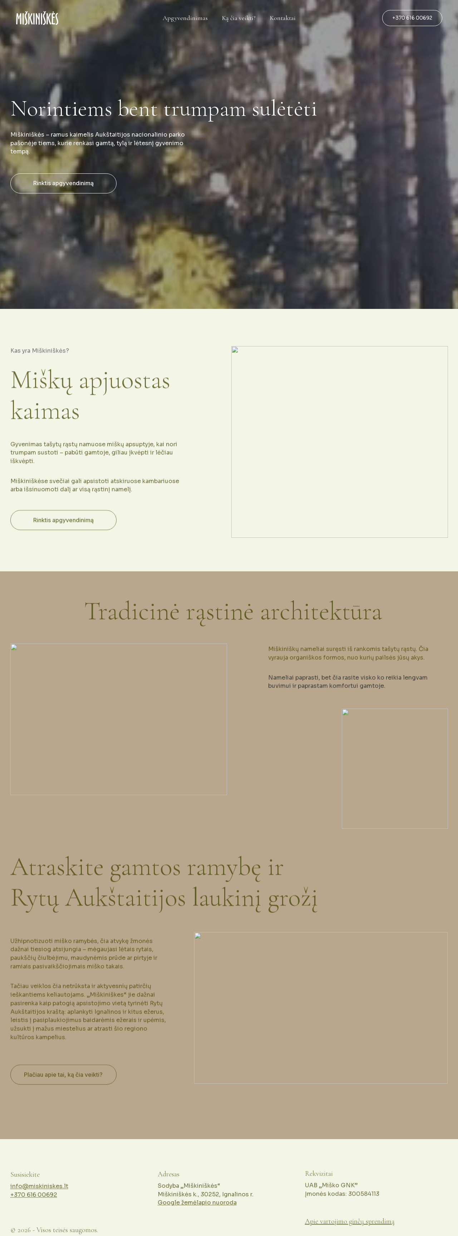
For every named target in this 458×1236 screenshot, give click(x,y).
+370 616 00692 (412, 18)
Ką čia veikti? (239, 18)
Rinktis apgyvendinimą (63, 183)
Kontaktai (283, 18)
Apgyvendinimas (185, 18)
